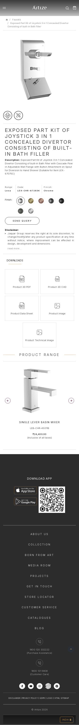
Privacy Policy (30, 698)
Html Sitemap (62, 698)
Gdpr (42, 698)
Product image (57, 313)
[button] (71, 400)
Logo (50, 698)
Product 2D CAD (57, 286)
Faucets (16, 19)
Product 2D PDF (22, 286)
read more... (15, 248)
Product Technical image (39, 340)
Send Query (22, 220)
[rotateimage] (7, 115)
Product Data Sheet (22, 313)
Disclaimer (14, 698)
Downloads (15, 260)
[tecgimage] (18, 115)
